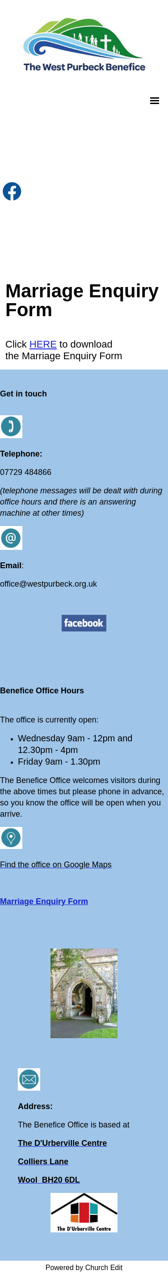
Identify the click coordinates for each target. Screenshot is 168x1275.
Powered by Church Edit (84, 1267)
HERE (43, 344)
